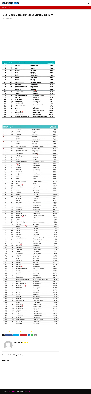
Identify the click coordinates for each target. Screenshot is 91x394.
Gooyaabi (27, 391)
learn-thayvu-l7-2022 (10, 331)
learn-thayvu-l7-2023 (21, 331)
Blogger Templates (12, 391)
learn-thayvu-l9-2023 (43, 331)
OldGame (5, 18)
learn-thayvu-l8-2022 (32, 331)
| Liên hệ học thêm (6, 7)
